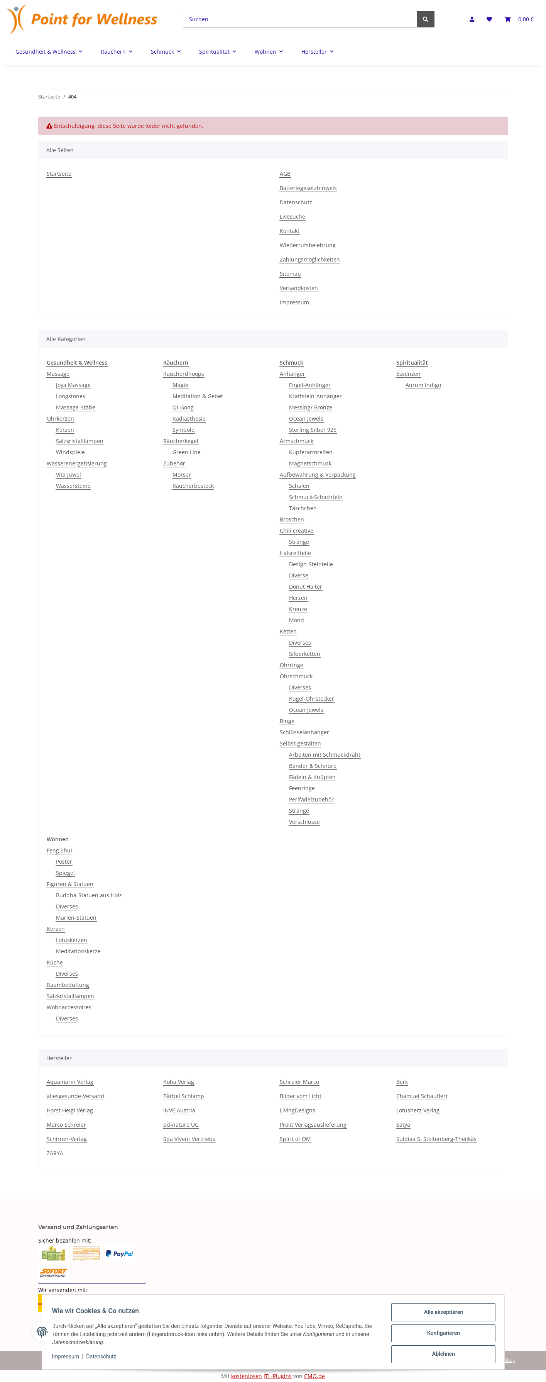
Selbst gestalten (300, 743)
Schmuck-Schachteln (316, 497)
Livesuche (292, 216)
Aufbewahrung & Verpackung (318, 474)
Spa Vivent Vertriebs (189, 1139)
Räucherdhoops (183, 373)
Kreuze (298, 609)
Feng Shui (59, 850)
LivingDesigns (297, 1110)
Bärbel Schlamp (183, 1096)
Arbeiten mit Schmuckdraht (324, 754)
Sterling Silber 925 (312, 429)
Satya (403, 1124)
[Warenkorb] (519, 19)
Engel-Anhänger (310, 385)
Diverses (300, 642)
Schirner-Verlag (67, 1139)
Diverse (298, 575)
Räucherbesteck (193, 485)
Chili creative (296, 530)
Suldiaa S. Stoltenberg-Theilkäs (436, 1139)
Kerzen (65, 429)
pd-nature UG (181, 1124)
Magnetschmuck (310, 463)
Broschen (292, 519)
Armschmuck (296, 441)
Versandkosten (299, 288)
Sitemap (290, 273)
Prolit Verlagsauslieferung (313, 1124)
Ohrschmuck (296, 676)
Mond (296, 620)
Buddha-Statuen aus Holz (89, 895)
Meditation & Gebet (197, 396)
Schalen (299, 485)
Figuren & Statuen (70, 884)
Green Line (186, 452)
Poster (64, 861)
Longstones (70, 396)
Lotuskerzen (71, 940)
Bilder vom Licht (300, 1096)
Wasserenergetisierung (77, 463)
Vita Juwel (68, 474)
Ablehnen (441, 1354)
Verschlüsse (304, 821)
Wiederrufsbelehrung (308, 245)
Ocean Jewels (306, 418)
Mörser (181, 474)
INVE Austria (179, 1110)
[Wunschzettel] (489, 19)
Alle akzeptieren (441, 1314)
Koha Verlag (178, 1081)
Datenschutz (296, 202)
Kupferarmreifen (311, 452)
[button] (471, 19)
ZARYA (55, 1153)
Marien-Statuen (76, 917)
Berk (402, 1081)
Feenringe (302, 788)
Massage (58, 373)
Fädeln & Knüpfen (312, 777)
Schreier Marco (299, 1081)
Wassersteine (73, 485)
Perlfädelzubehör (311, 799)
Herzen (298, 597)
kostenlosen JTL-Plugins (261, 1376)
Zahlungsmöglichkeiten (310, 259)
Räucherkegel (180, 441)
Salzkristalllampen (79, 441)
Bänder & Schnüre (312, 765)
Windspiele (70, 452)
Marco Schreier (66, 1124)
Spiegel (65, 872)
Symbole (183, 429)
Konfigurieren (441, 1334)
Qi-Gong (183, 407)
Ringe (287, 721)
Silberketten (304, 653)
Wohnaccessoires (69, 1007)
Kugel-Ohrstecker (311, 698)
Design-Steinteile (311, 564)
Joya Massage (73, 385)
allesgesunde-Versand (75, 1096)
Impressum (294, 302)
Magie (180, 385)
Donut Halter (305, 586)
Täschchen (303, 508)
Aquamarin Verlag (70, 1081)
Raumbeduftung (68, 984)
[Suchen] (300, 19)
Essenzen (408, 373)
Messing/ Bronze (310, 407)
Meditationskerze (78, 951)
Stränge (299, 541)
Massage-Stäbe (75, 407)
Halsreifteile (295, 553)
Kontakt (289, 230)
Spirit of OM (295, 1139)
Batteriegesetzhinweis (308, 188)
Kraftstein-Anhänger (315, 396)
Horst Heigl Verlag (70, 1110)
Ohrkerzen (60, 418)
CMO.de (314, 1376)
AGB (285, 173)
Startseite (59, 173)
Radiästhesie (189, 418)
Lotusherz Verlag (418, 1110)
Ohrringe (291, 665)
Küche (55, 962)
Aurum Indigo (423, 385)
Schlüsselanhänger (304, 732)
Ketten (288, 631)
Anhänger (292, 373)
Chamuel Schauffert (422, 1096)
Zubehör (174, 463)
